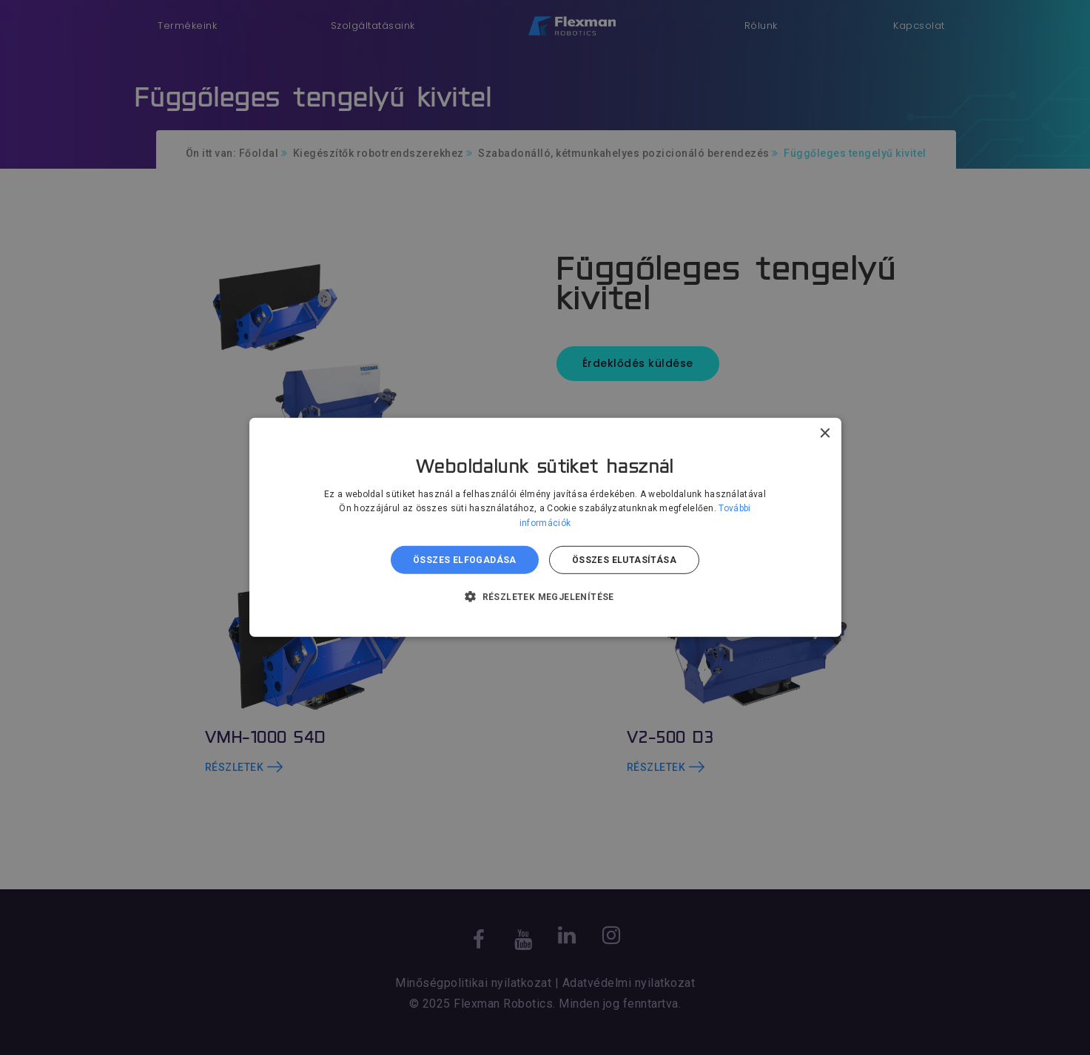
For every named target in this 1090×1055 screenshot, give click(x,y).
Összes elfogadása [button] (465, 560)
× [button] (824, 433)
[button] (545, 596)
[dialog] (545, 527)
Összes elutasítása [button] (624, 560)
